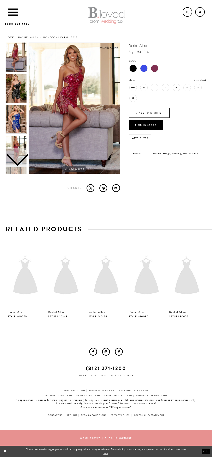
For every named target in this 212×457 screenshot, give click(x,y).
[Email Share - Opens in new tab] (116, 188)
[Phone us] (17, 24)
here (106, 453)
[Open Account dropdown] (200, 12)
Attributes (140, 138)
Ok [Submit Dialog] (205, 451)
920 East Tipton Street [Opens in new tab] (92, 375)
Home (10, 37)
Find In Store (146, 125)
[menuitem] (93, 352)
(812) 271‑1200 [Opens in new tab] (106, 368)
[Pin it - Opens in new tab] (103, 188)
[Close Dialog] (5, 451)
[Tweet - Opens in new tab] (90, 188)
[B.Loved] (106, 15)
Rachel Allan (28, 37)
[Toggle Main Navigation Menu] (13, 12)
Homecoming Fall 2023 (60, 37)
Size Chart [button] (200, 80)
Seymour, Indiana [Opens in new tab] (122, 375)
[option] (16, 89)
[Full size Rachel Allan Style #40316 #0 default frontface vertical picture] (74, 108)
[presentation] (25, 276)
